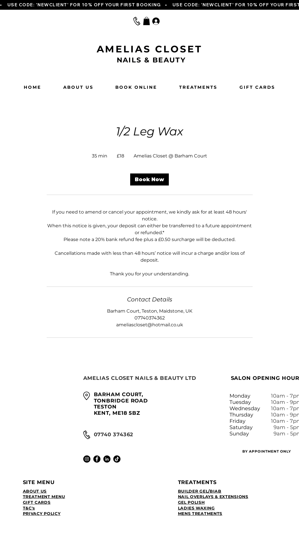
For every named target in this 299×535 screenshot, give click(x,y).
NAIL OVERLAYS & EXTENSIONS (213, 496)
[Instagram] (86, 459)
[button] (146, 21)
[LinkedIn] (106, 459)
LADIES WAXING (196, 508)
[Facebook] (96, 459)
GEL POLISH (191, 502)
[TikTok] (116, 459)
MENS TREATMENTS (200, 513)
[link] (149, 179)
